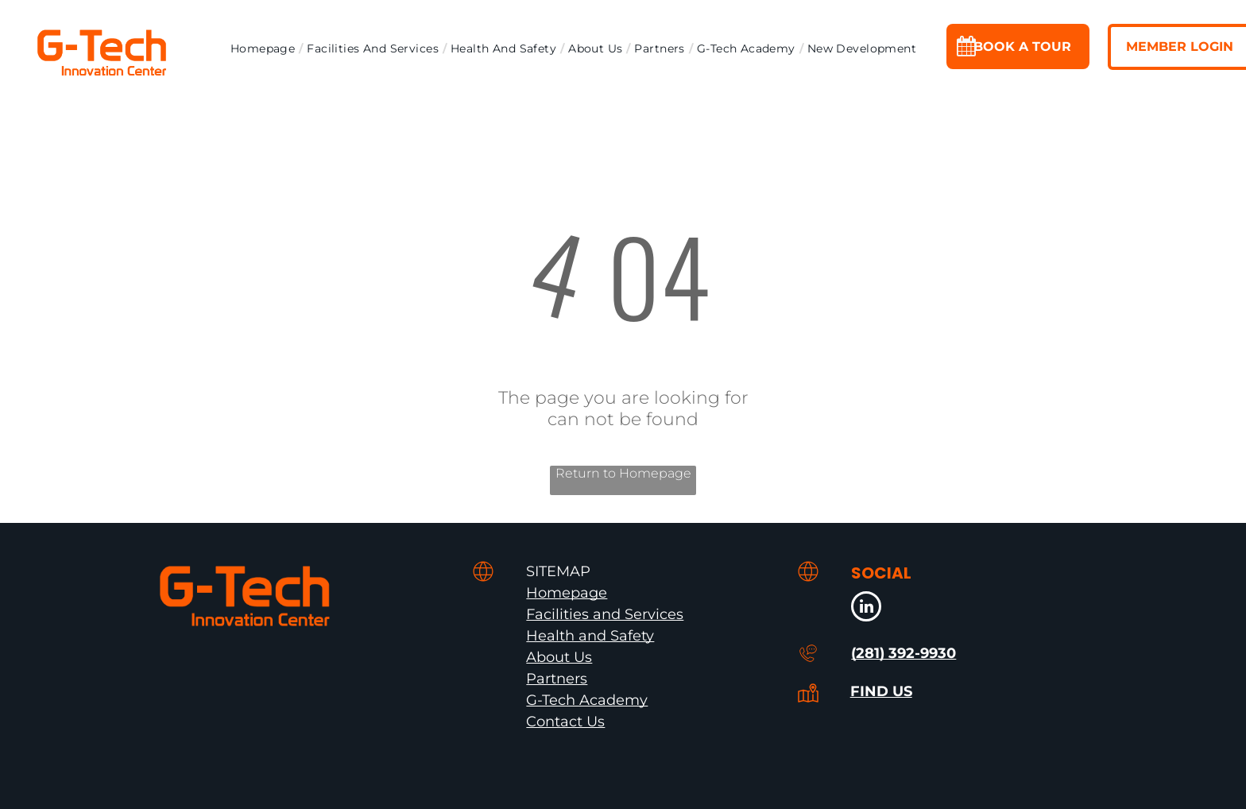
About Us (559, 657)
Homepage (566, 593)
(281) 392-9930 (903, 653)
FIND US (881, 691)
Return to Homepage (623, 473)
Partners (556, 678)
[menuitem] (264, 48)
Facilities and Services (604, 614)
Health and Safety (590, 635)
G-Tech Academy (587, 700)
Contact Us (565, 721)
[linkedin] (866, 608)
